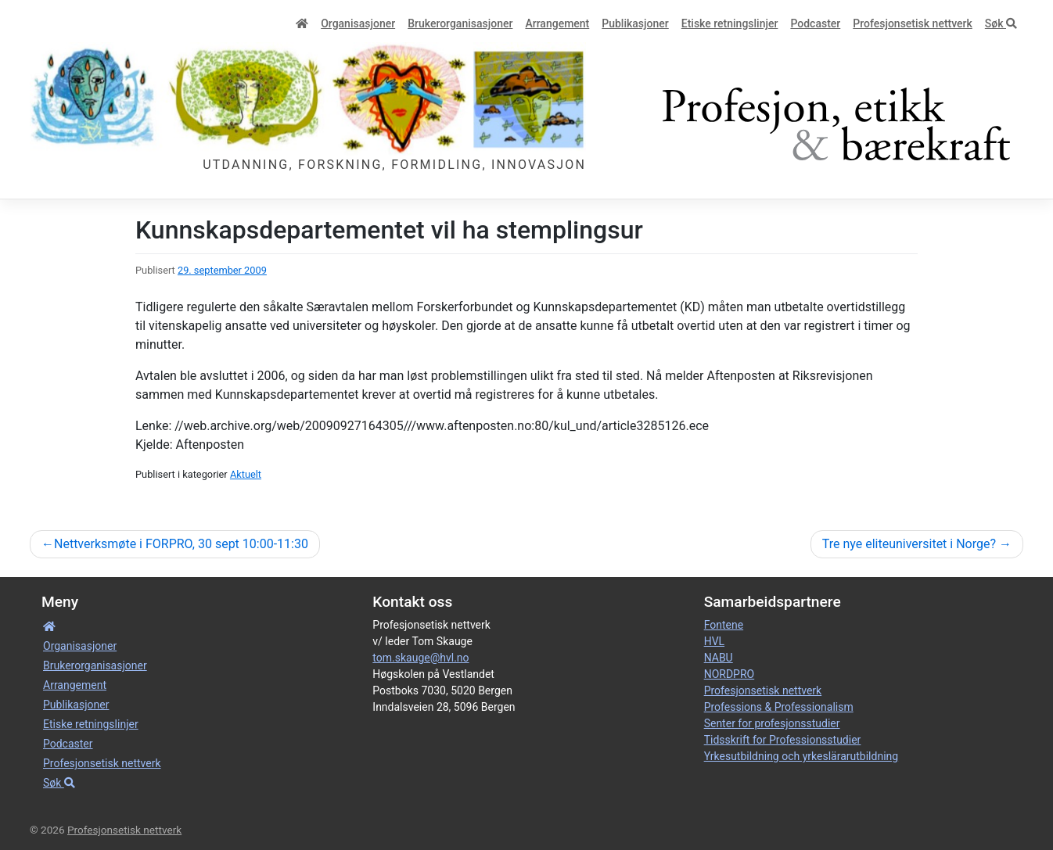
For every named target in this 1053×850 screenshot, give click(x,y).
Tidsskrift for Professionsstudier (782, 739)
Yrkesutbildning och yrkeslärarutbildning (801, 756)
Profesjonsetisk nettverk (912, 23)
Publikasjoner (635, 23)
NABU (718, 657)
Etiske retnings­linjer (729, 23)
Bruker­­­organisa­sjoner (460, 23)
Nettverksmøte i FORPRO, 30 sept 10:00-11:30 (181, 543)
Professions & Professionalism (779, 707)
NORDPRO (729, 674)
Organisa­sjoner (358, 23)
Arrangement (557, 23)
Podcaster (815, 23)
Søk (1001, 23)
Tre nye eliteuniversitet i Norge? (909, 543)
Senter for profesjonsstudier (772, 723)
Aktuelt (245, 474)
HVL (714, 641)
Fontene (723, 625)
